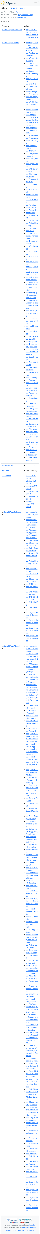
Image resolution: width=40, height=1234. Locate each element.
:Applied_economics (32, 54)
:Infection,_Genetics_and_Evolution (32, 839)
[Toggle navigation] (36, 3)
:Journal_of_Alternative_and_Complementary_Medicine (32, 737)
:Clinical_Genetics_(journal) (32, 723)
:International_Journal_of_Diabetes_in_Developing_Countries (32, 1050)
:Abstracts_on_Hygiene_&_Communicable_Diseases (32, 524)
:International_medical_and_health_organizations (32, 286)
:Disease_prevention (32, 438)
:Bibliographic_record (31, 175)
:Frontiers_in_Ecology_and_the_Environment (32, 1018)
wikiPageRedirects (12, 512)
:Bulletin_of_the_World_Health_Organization (32, 699)
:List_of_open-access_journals (32, 265)
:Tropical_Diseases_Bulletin (32, 556)
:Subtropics (32, 94)
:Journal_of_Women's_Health (32, 911)
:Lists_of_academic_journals (32, 313)
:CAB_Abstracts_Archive (32, 593)
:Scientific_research (32, 353)
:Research (31, 210)
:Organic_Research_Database (32, 615)
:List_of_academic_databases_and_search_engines (32, 121)
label (5, 470)
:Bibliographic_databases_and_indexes (32, 295)
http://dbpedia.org (25, 15)
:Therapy (31, 151)
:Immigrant (32, 380)
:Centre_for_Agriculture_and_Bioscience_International (32, 1111)
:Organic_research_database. (32, 638)
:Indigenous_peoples (32, 154)
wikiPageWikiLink (10, 42)
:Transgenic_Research (32, 711)
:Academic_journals (32, 394)
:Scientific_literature (32, 180)
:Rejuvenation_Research (31, 729)
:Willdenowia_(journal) (32, 961)
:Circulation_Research (32, 995)
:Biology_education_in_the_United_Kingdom (32, 304)
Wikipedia (31, 1225)
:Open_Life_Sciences (32, 868)
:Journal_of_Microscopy (32, 745)
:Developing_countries (32, 404)
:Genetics (31, 84)
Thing (18, 12)
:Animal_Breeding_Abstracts (32, 563)
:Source (30, 465)
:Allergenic (31, 429)
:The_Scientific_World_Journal (32, 924)
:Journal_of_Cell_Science (32, 1000)
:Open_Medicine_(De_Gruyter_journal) (32, 1073)
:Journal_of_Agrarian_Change (32, 893)
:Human (30, 63)
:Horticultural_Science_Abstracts (32, 514)
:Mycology (31, 91)
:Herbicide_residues (32, 458)
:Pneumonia (32, 138)
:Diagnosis (31, 127)
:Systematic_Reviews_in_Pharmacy (32, 780)
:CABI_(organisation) (32, 414)
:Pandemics (32, 336)
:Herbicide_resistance (32, 368)
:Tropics (30, 212)
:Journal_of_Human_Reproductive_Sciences (32, 902)
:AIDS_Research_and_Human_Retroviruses (32, 980)
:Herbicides (32, 431)
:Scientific (31, 339)
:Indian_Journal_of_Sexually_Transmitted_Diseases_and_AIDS (32, 1037)
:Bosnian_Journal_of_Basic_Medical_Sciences (32, 1083)
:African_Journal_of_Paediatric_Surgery (32, 1009)
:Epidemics (31, 318)
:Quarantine (32, 220)
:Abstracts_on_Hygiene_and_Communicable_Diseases (32, 534)
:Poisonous (31, 450)
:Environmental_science (32, 110)
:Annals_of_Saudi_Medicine (32, 811)
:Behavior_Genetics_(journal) (32, 824)
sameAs (6, 476)
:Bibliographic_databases (31, 389)
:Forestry (31, 207)
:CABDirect (31, 584)
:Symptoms (32, 341)
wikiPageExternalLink (12, 29)
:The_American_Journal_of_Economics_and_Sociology (32, 969)
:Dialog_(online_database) (32, 409)
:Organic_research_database (32, 630)
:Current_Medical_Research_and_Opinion (32, 787)
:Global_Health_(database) (32, 544)
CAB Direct (18, 8)
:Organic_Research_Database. (32, 623)
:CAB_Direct (32, 540)
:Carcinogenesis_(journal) (32, 951)
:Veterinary (31, 377)
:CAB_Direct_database (32, 598)
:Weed (30, 231)
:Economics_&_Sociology (32, 881)
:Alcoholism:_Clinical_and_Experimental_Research (32, 658)
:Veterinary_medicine (32, 98)
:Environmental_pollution (32, 443)
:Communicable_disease (32, 425)
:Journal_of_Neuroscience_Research (32, 751)
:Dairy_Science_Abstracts (32, 549)
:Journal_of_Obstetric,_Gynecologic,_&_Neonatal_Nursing (32, 762)
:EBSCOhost (32, 349)
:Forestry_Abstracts (31, 569)
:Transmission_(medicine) (32, 345)
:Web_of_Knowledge (32, 59)
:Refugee (31, 115)
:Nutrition (31, 228)
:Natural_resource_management (32, 236)
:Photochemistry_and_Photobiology (32, 875)
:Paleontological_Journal (32, 716)
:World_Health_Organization (32, 104)
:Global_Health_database (32, 580)
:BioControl (32, 1004)
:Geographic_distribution (32, 453)
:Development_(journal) (32, 706)
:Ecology (30, 71)
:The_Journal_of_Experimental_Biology (32, 857)
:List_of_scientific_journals (32, 278)
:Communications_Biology (32, 1059)
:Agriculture (32, 135)
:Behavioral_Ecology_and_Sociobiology (32, 831)
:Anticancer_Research (32, 946)
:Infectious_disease (32, 87)
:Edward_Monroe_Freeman (32, 988)
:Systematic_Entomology (32, 845)
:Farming (31, 205)
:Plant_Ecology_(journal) (32, 817)
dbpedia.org (21, 17)
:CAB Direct (30, 504)
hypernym (7, 465)
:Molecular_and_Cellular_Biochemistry (32, 1066)
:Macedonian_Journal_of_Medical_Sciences (32, 1096)
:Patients (31, 434)
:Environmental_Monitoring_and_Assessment (32, 938)
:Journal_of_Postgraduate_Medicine (32, 772)
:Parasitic (31, 447)
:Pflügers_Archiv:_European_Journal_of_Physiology (32, 668)
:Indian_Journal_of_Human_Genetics (32, 1027)
